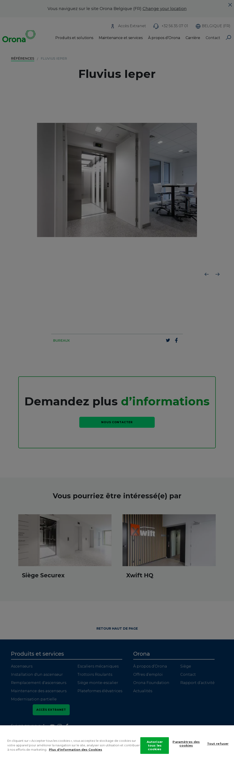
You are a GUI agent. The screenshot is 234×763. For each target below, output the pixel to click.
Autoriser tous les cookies (155, 746)
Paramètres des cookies (186, 744)
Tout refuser (218, 744)
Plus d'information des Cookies (75, 750)
